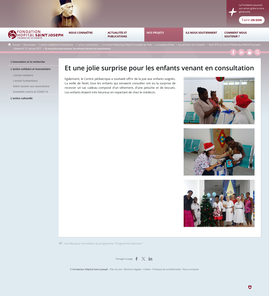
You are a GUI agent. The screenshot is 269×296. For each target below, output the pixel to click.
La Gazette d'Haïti (165, 44)
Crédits (147, 269)
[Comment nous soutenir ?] (241, 34)
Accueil (16, 44)
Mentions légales (132, 269)
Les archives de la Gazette (191, 44)
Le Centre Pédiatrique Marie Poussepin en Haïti (127, 44)
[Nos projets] (163, 34)
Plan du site (116, 269)
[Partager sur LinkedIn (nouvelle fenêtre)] (150, 259)
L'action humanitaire (88, 44)
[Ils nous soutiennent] (202, 34)
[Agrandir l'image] (219, 100)
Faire (252, 20)
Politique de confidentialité (166, 269)
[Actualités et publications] (124, 34)
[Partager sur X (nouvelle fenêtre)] (143, 259)
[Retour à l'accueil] (134, 14)
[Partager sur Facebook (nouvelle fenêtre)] (137, 259)
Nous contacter (191, 269)
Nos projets (29, 44)
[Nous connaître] (86, 34)
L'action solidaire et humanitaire (56, 44)
